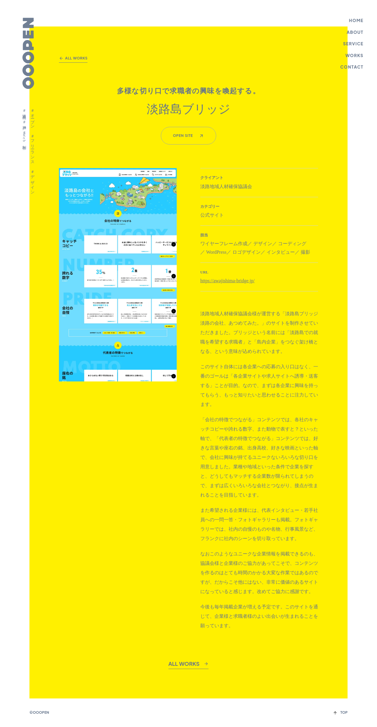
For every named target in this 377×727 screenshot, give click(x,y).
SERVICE (353, 43)
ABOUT (355, 32)
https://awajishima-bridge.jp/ (227, 280)
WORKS (355, 55)
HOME (356, 20)
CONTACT (352, 66)
